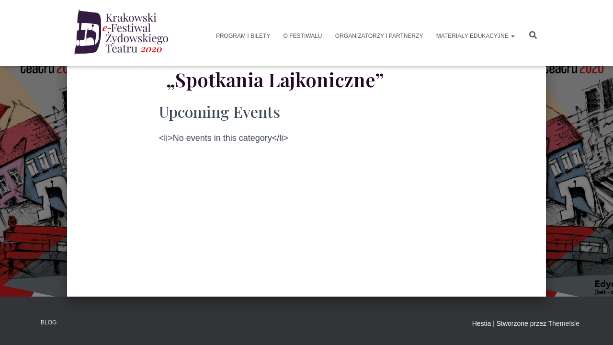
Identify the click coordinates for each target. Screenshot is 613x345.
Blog (49, 322)
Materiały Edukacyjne (474, 36)
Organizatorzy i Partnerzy (378, 36)
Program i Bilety (243, 36)
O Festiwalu (302, 36)
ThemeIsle (563, 323)
